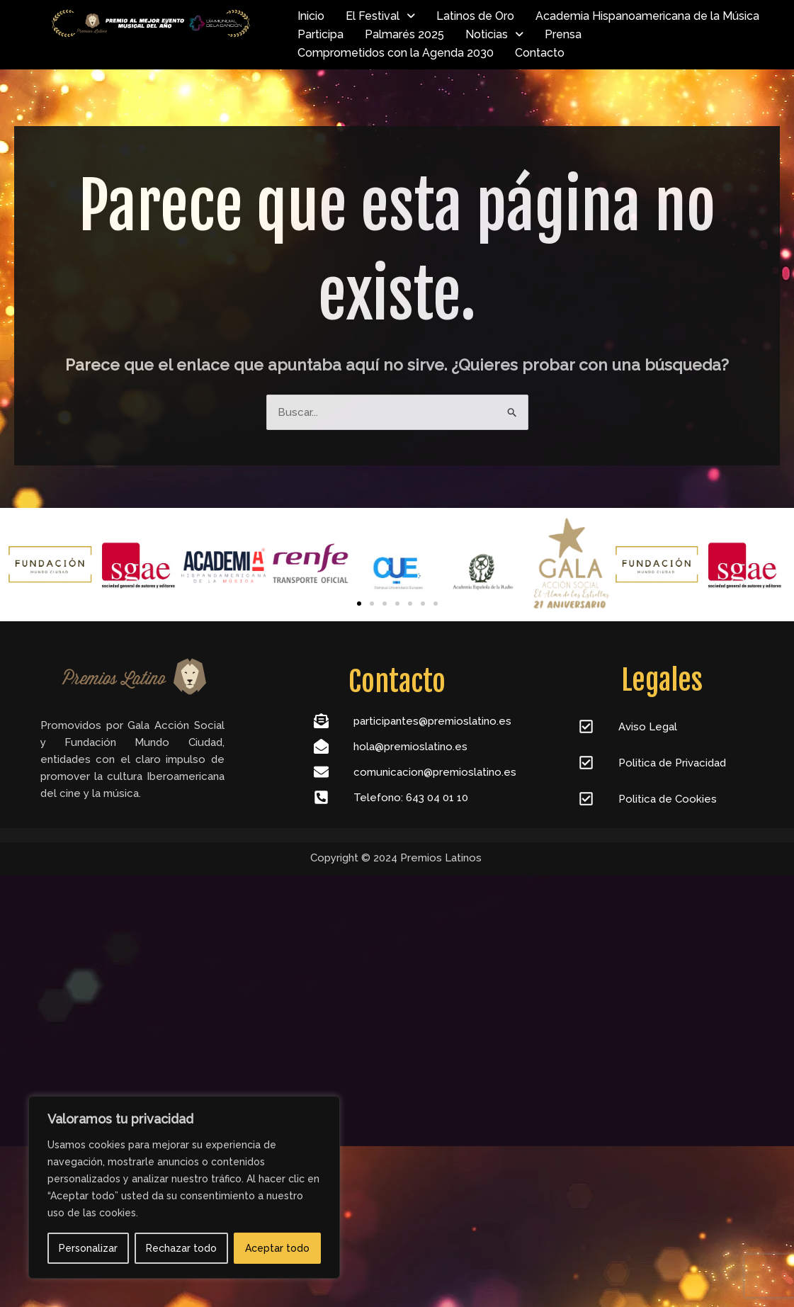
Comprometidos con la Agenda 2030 (395, 53)
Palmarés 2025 (404, 34)
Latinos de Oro (475, 16)
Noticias (494, 34)
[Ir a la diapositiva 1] (359, 603)
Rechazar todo (181, 1248)
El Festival (380, 16)
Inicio (310, 16)
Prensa (563, 34)
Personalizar (88, 1248)
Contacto (540, 53)
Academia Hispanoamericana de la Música (647, 16)
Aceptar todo (277, 1248)
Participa (320, 34)
